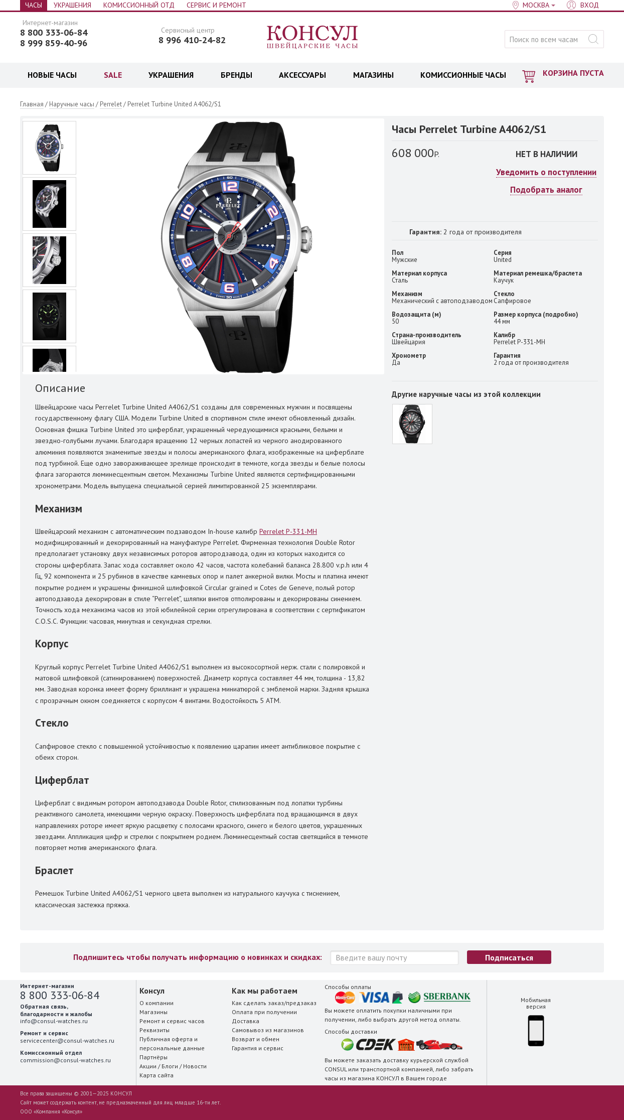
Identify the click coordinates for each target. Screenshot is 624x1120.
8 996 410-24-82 (192, 40)
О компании (156, 1003)
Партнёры (153, 1057)
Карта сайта (156, 1075)
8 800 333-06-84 (53, 32)
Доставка (245, 1021)
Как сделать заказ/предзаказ (274, 1003)
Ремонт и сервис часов (172, 1021)
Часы (33, 5)
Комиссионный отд (139, 5)
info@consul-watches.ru (54, 1021)
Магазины (153, 1012)
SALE (113, 75)
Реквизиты (154, 1030)
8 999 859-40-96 (53, 43)
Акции (148, 1066)
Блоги (170, 1066)
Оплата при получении (264, 1012)
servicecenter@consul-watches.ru (67, 1040)
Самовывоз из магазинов (268, 1030)
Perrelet (111, 104)
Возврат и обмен (255, 1039)
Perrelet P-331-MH (288, 531)
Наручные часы (71, 104)
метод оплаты (439, 1019)
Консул (313, 38)
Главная (32, 104)
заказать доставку (382, 1060)
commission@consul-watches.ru (65, 1060)
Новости (195, 1066)
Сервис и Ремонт (216, 5)
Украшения (72, 5)
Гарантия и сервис (257, 1048)
